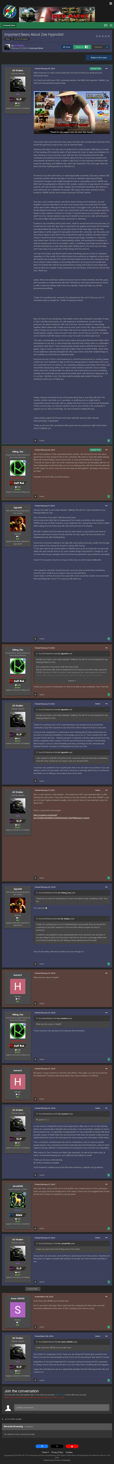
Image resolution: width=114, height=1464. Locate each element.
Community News (36, 48)
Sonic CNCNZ (18, 1298)
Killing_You (17, 451)
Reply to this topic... (25, 1407)
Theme (45, 1452)
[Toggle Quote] (37, 654)
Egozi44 (18, 507)
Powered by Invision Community (57, 1460)
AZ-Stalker (17, 70)
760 (17, 1219)
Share (66, 47)
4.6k (18, 487)
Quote (42, 440)
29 (18, 999)
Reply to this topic (99, 57)
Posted (45, 68)
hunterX (18, 975)
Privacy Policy (57, 1452)
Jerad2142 (18, 1186)
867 (17, 103)
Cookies (69, 1452)
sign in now (59, 1395)
